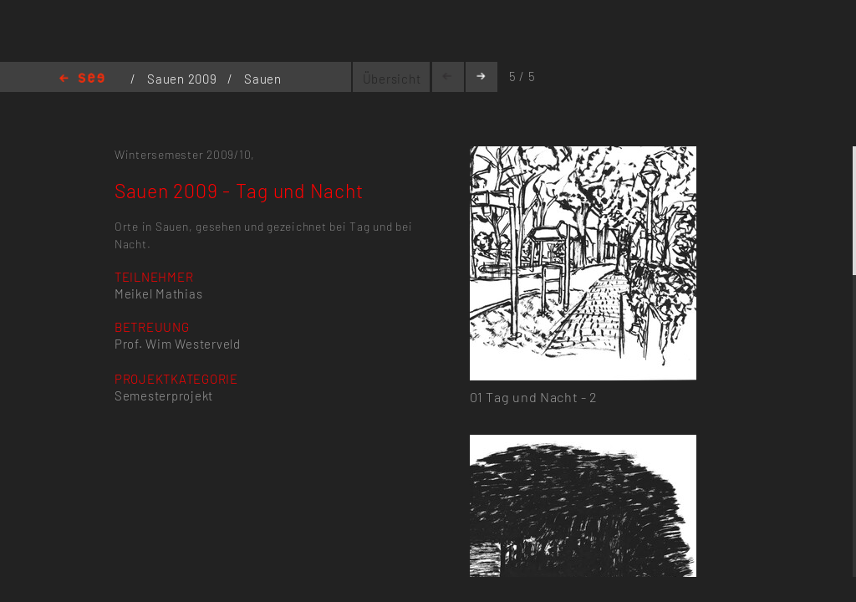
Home (81, 79)
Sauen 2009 (183, 78)
